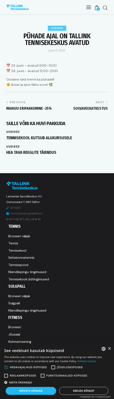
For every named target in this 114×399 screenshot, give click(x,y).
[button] (57, 382)
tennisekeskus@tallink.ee (26, 213)
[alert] (57, 371)
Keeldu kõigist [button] (84, 391)
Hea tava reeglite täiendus (31, 152)
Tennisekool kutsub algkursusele (39, 137)
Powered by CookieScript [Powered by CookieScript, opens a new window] (95, 396)
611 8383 (15, 208)
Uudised (57, 28)
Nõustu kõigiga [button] (31, 391)
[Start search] (105, 8)
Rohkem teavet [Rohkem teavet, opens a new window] (87, 361)
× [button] (109, 348)
